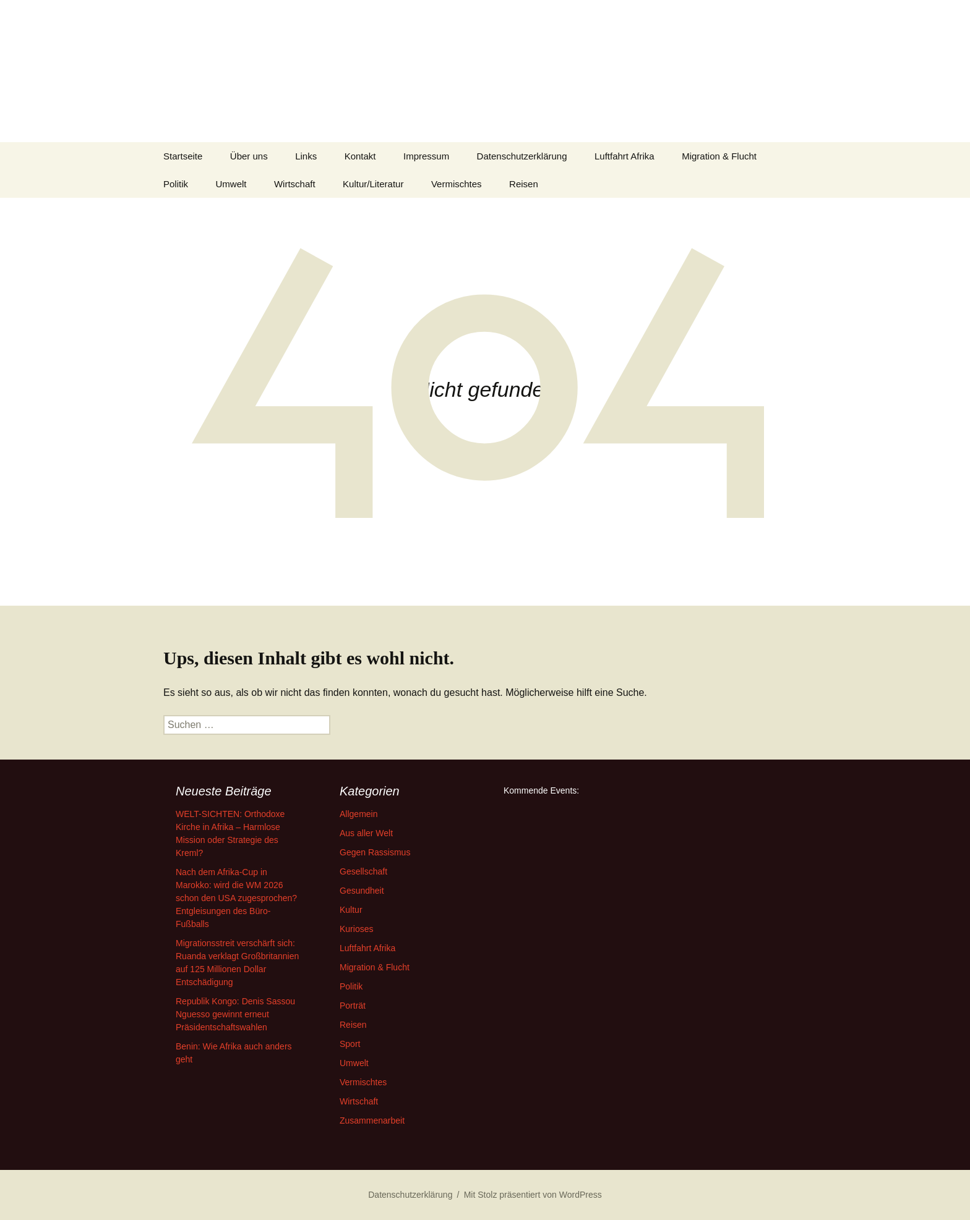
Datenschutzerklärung (522, 156)
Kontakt (360, 156)
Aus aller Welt (366, 833)
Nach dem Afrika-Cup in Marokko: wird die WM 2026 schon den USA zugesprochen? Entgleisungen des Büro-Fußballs (236, 898)
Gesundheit (362, 891)
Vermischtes (456, 184)
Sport (350, 1044)
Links (306, 156)
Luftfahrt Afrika (624, 156)
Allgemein (358, 814)
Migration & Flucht (719, 156)
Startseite (182, 156)
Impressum (426, 156)
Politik (175, 184)
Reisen (523, 184)
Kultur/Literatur (373, 184)
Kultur (351, 910)
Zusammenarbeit (372, 1120)
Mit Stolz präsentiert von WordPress (533, 1195)
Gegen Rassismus (375, 852)
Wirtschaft (294, 184)
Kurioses (356, 929)
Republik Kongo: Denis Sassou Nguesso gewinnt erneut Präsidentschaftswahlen (235, 1014)
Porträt (353, 1005)
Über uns (249, 156)
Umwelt (230, 184)
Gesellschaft (363, 871)
